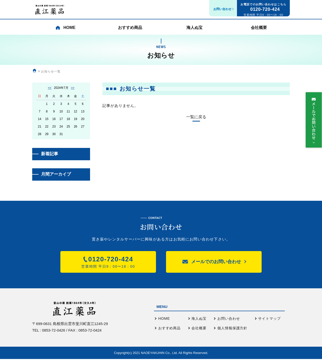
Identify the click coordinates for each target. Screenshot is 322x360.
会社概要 (257, 29)
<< (49, 88)
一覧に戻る (196, 117)
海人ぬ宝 (192, 29)
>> (72, 88)
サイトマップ (269, 319)
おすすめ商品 (128, 29)
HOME (164, 319)
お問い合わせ (228, 319)
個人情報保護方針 (232, 329)
